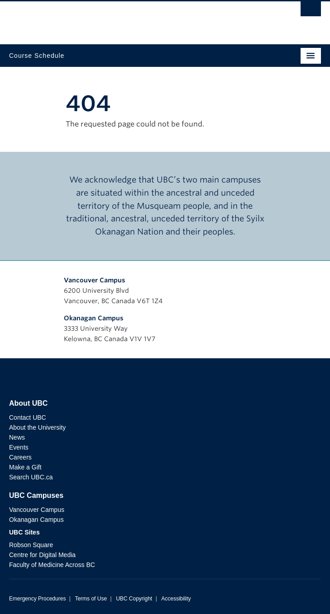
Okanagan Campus (94, 318)
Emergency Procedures (37, 598)
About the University (37, 427)
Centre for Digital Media (42, 554)
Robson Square (31, 544)
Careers (20, 457)
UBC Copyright (134, 598)
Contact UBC (27, 417)
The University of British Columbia (118, 18)
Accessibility (176, 598)
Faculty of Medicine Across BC (52, 564)
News (17, 437)
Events (19, 447)
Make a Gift (25, 467)
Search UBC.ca (31, 477)
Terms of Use (91, 598)
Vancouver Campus (94, 280)
